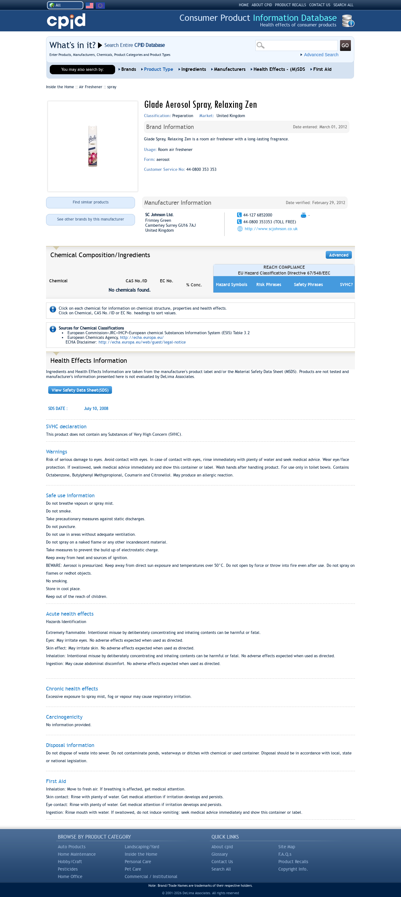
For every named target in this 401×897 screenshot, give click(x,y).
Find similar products (91, 202)
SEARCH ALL (343, 5)
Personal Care (138, 861)
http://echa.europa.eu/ (142, 337)
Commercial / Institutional (151, 876)
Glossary (220, 854)
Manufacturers (229, 69)
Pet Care (133, 869)
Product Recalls (293, 861)
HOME (244, 5)
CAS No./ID (136, 280)
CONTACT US (319, 5)
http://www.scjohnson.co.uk (271, 228)
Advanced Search (321, 54)
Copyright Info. (293, 869)
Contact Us (222, 861)
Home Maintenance (77, 854)
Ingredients (193, 69)
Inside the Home (141, 854)
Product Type (158, 69)
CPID (66, 21)
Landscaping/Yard (142, 846)
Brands (128, 69)
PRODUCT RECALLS (290, 5)
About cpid (222, 846)
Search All (221, 869)
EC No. (166, 280)
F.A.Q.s (284, 854)
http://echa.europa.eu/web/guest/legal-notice (142, 342)
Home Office (70, 876)
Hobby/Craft (70, 861)
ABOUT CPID (262, 5)
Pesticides (68, 869)
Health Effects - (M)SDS (279, 69)
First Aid (322, 69)
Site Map (286, 846)
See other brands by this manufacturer (90, 219)
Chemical (58, 280)
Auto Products (72, 846)
